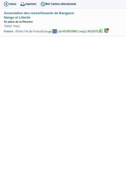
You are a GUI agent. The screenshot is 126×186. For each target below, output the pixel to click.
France (8, 31)
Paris (16, 26)
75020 (8, 26)
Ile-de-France (33, 31)
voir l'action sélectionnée (61, 4)
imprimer (31, 4)
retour (12, 4)
